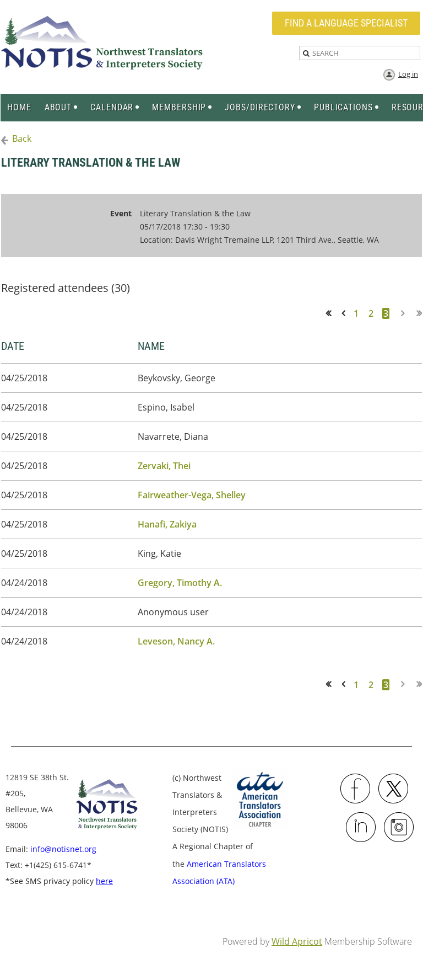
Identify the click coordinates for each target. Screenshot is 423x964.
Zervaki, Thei (164, 466)
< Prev (345, 684)
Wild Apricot (297, 941)
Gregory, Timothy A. (180, 583)
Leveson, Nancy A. (176, 641)
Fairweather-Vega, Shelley (192, 495)
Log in (408, 74)
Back (21, 138)
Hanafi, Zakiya (167, 524)
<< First (332, 684)
